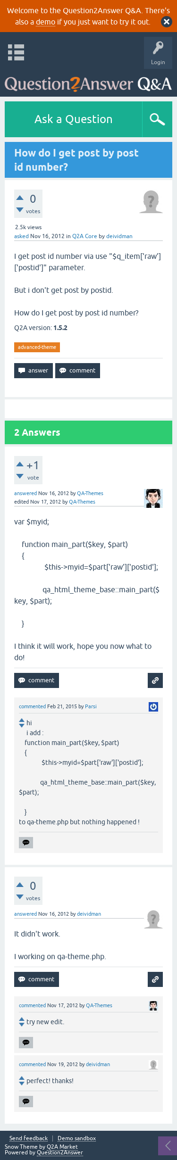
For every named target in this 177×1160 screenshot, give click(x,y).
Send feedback (28, 1138)
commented (32, 706)
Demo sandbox (77, 1138)
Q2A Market (62, 1146)
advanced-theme (37, 347)
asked (21, 236)
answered (25, 493)
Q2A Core (84, 236)
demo (45, 21)
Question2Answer (60, 1152)
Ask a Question (73, 119)
